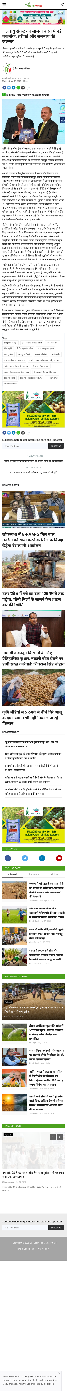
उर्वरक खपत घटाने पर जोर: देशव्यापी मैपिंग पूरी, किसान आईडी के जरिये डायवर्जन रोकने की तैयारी (47, 939)
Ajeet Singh (34, 975)
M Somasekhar (8, 1261)
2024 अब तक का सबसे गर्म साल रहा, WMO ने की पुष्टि (33, 483)
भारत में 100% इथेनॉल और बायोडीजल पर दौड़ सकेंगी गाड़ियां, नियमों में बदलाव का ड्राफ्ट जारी (46, 996)
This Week (13, 896)
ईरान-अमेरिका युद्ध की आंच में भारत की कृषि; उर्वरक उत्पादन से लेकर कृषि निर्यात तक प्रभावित (46, 1093)
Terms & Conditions (24, 1328)
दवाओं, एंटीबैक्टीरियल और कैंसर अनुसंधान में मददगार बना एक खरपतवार (33, 1254)
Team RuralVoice (36, 922)
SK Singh (32, 1103)
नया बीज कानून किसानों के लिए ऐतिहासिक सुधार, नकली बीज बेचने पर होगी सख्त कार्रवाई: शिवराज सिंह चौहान (33, 669)
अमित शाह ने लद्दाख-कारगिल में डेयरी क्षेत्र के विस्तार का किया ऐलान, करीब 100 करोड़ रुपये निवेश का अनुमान (46, 1150)
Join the (25, 94)
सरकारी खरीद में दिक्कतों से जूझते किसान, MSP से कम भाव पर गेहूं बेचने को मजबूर (46, 967)
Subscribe (56, 457)
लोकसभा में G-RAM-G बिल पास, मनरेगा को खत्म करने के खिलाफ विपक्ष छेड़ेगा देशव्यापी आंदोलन (32, 550)
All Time (54, 896)
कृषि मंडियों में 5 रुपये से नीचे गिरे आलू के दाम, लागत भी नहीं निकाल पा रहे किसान (32, 728)
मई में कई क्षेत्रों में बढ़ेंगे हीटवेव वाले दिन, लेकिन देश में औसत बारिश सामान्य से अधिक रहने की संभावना (46, 1178)
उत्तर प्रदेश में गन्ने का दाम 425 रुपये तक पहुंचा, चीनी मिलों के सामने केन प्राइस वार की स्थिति (33, 610)
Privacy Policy (43, 1328)
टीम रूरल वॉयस (22, 68)
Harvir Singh (34, 947)
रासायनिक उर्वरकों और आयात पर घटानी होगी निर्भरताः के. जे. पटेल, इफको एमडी (46, 1119)
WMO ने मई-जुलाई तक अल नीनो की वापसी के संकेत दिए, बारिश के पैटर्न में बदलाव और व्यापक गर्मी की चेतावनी (46, 912)
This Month (33, 896)
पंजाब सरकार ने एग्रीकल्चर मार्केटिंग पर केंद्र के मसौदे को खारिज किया (33, 472)
